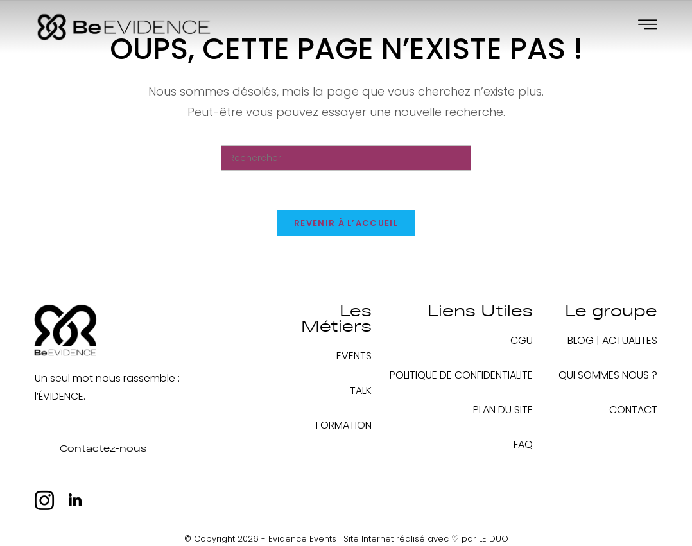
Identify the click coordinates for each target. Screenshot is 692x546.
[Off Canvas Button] (647, 25)
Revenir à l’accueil (346, 223)
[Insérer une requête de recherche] (346, 158)
